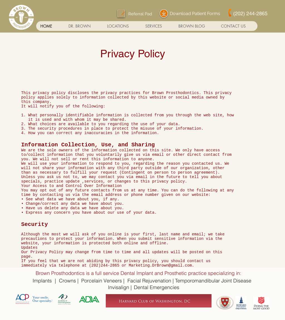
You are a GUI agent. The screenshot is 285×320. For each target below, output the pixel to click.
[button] (122, 26)
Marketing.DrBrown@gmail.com (160, 265)
